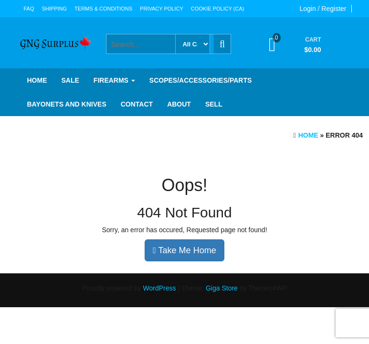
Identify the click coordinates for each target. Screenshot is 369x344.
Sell (213, 104)
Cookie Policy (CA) (217, 8)
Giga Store (222, 288)
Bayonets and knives (66, 104)
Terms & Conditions (103, 8)
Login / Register (322, 8)
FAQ (29, 8)
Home (37, 80)
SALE (70, 80)
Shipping (54, 8)
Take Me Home (184, 250)
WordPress (159, 288)
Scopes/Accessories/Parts (200, 80)
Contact (137, 104)
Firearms (114, 80)
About (179, 104)
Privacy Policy (161, 8)
